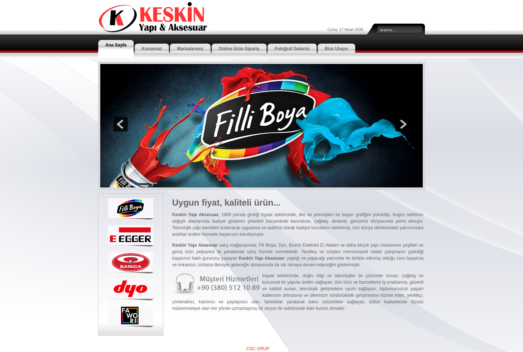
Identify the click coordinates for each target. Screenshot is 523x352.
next (402, 124)
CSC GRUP (257, 348)
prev (120, 124)
